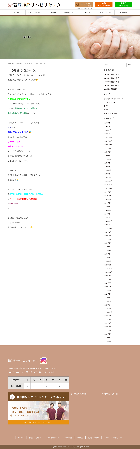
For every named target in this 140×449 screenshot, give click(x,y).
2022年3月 (107, 297)
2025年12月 (108, 137)
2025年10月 (108, 145)
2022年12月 (108, 265)
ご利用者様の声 (53, 438)
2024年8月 (107, 196)
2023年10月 (108, 228)
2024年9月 (107, 192)
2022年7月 (107, 283)
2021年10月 (108, 316)
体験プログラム (34, 12)
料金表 (88, 12)
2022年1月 (107, 305)
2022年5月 (107, 290)
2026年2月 (107, 130)
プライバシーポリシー (113, 438)
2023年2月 (107, 257)
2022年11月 (108, 268)
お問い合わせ (105, 12)
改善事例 (52, 12)
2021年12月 (108, 308)
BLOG (14, 64)
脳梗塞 (106, 109)
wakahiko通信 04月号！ (112, 74)
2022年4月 (107, 294)
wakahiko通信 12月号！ (112, 89)
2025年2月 (107, 174)
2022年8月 (107, 279)
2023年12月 (108, 221)
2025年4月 (107, 166)
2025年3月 (107, 170)
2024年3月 (107, 210)
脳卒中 (106, 106)
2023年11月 (108, 225)
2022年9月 (107, 276)
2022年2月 (107, 301)
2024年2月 (107, 214)
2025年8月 (107, 152)
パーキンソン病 (109, 102)
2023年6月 (107, 243)
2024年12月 (108, 181)
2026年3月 (107, 126)
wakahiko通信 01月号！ (112, 85)
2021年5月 (107, 334)
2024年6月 (107, 203)
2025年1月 (107, 177)
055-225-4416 (18, 372)
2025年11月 (108, 141)
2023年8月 (107, 236)
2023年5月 (107, 247)
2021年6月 (107, 330)
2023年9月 (107, 232)
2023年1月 (107, 261)
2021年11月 (108, 312)
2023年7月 (107, 239)
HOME (16, 12)
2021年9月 (107, 319)
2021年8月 (107, 323)
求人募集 (123, 12)
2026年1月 (107, 134)
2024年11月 (108, 185)
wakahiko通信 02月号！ (112, 82)
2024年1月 (107, 217)
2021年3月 (107, 341)
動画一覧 (68, 438)
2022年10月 (108, 272)
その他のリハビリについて (24, 64)
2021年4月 (107, 338)
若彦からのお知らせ (111, 113)
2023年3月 (107, 254)
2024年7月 (107, 199)
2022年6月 (107, 287)
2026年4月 (107, 123)
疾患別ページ (70, 12)
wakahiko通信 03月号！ (112, 78)
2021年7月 (107, 327)
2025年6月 (107, 159)
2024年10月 (108, 188)
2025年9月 (107, 148)
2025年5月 (107, 163)
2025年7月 (107, 156)
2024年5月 (107, 206)
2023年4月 (107, 250)
